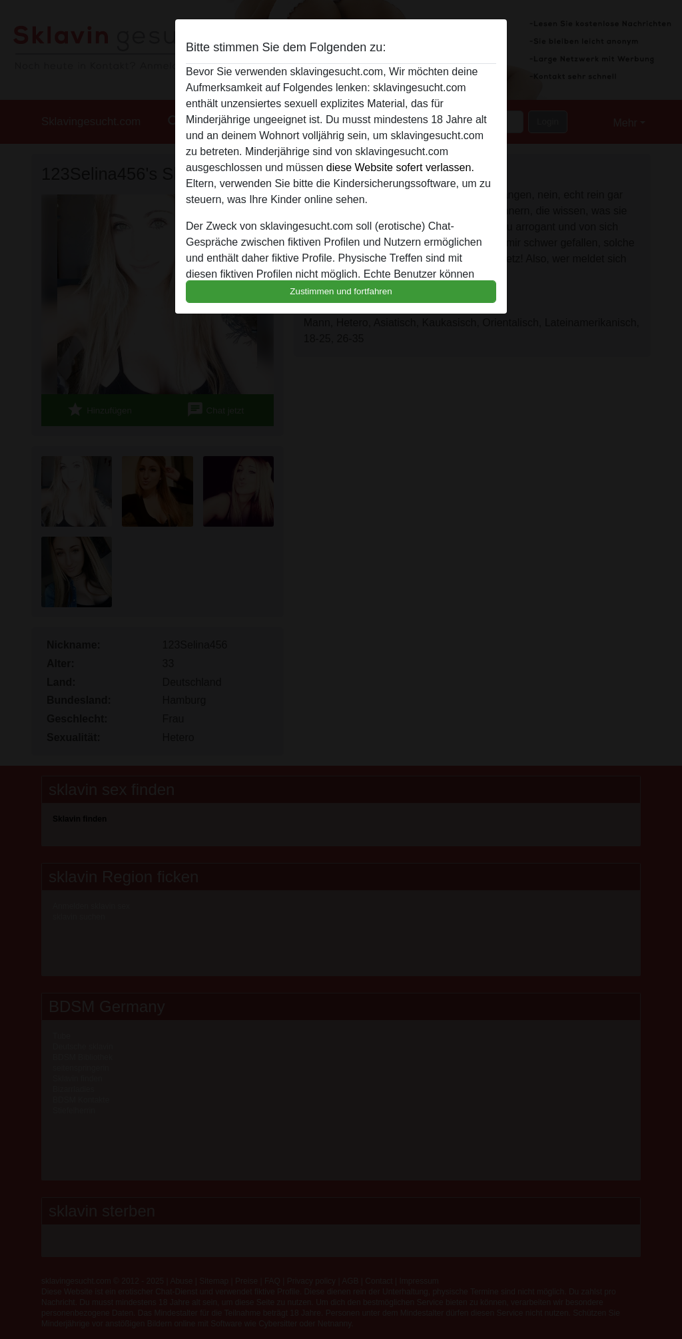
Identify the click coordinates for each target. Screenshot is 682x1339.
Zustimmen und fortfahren (341, 291)
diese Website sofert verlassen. (400, 167)
